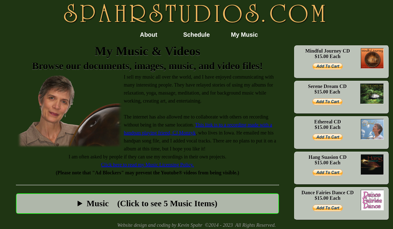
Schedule (196, 34)
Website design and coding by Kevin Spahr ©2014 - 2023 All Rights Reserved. (196, 225)
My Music (244, 34)
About (148, 34)
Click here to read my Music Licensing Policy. (147, 164)
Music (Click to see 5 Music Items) (152, 203)
